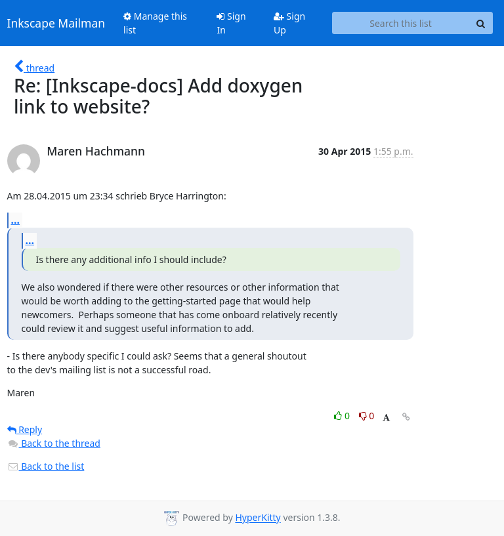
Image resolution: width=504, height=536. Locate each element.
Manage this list (155, 23)
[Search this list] (401, 23)
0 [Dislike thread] (367, 415)
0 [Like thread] (343, 415)
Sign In (231, 23)
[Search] (481, 23)
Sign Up (289, 23)
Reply (25, 429)
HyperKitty (257, 518)
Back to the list (46, 466)
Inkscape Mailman (56, 23)
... (15, 220)
